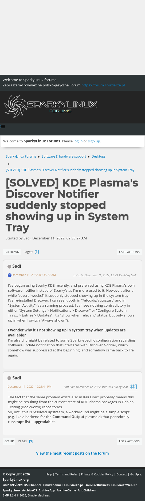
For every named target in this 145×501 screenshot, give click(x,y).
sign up (94, 141)
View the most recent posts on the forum (72, 453)
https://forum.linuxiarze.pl (103, 85)
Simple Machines (39, 495)
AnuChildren (87, 490)
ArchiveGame (66, 490)
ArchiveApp (47, 490)
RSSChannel (32, 485)
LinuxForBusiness (96, 485)
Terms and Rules (66, 474)
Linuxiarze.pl (73, 485)
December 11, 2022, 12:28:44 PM (29, 386)
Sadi (16, 266)
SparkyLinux (12, 490)
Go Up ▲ (136, 474)
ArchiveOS (29, 490)
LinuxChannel (52, 485)
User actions (129, 252)
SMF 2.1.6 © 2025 (14, 495)
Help (49, 474)
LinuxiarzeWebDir (124, 485)
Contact (121, 474)
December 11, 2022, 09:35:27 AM (34, 275)
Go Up (9, 441)
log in (78, 141)
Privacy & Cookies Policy (97, 474)
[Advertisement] (72, 37)
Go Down (12, 252)
